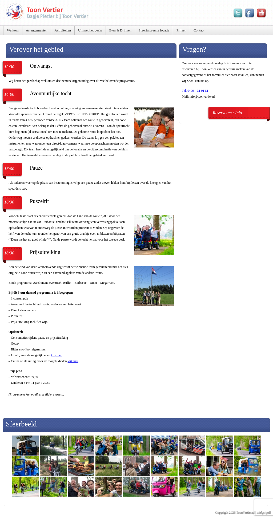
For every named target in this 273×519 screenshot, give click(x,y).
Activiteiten (63, 30)
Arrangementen (36, 30)
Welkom (13, 30)
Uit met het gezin (90, 30)
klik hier (56, 355)
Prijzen (181, 30)
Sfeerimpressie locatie (154, 30)
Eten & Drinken (120, 30)
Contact (199, 30)
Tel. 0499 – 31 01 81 (195, 91)
